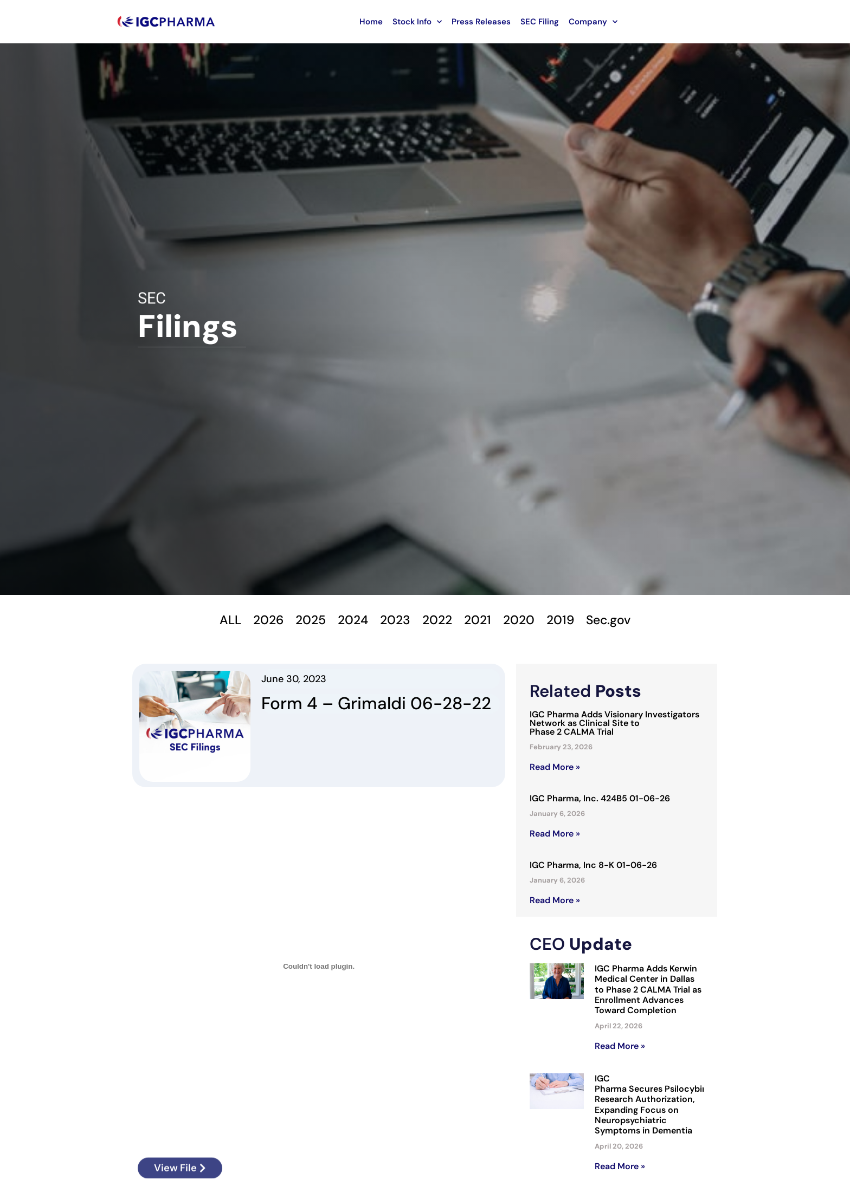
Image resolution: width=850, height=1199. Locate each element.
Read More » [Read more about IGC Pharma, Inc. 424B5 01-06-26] (555, 835)
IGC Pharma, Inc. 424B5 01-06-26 (600, 800)
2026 (260, 620)
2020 (523, 620)
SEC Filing (539, 21)
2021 (480, 620)
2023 (394, 620)
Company (593, 22)
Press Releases (481, 21)
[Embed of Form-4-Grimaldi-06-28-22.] (319, 967)
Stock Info (417, 22)
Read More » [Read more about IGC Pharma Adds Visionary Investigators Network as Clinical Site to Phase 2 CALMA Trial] (555, 768)
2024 (349, 620)
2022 (438, 620)
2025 (305, 620)
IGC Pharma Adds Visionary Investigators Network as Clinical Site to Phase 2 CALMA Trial (614, 724)
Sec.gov (616, 620)
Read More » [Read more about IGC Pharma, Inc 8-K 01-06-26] (555, 901)
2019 (566, 620)
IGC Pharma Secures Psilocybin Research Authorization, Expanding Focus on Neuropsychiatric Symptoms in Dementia (651, 1105)
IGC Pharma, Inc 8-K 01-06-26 (593, 866)
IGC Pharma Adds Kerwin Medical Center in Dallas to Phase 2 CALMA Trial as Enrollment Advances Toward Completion (648, 990)
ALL (221, 620)
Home (371, 21)
